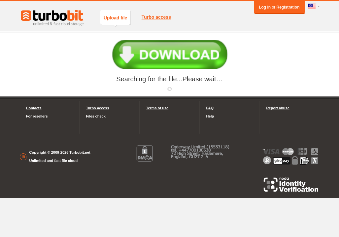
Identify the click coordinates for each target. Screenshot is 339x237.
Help (210, 116)
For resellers (37, 116)
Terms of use (157, 108)
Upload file (115, 20)
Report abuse (277, 108)
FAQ (210, 108)
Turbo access (156, 17)
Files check (96, 116)
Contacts (34, 108)
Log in (265, 7)
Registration (287, 7)
